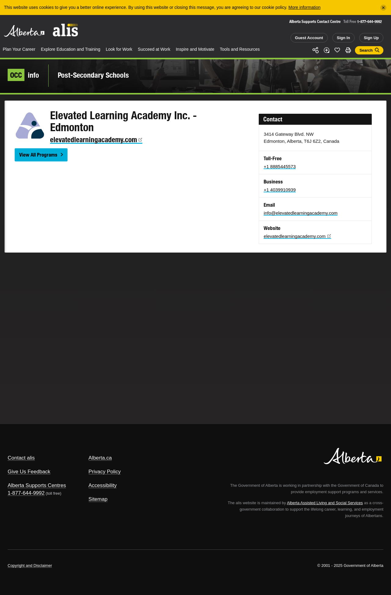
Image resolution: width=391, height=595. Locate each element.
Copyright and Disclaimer (30, 565)
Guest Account (309, 37)
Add (326, 50)
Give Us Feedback (29, 472)
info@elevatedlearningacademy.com (301, 213)
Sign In (343, 37)
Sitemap (98, 499)
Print (348, 50)
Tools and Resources (240, 49)
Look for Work (119, 49)
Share (315, 50)
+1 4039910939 (280, 189)
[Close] (383, 8)
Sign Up (371, 37)
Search (366, 50)
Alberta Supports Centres (37, 485)
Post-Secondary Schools (93, 75)
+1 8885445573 (280, 166)
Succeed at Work (154, 49)
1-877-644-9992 (369, 21)
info (23, 75)
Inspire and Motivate (195, 49)
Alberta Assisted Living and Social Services (325, 503)
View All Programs (38, 155)
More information (304, 7)
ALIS (66, 30)
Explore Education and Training (70, 49)
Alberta (24, 31)
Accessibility (103, 485)
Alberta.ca (100, 458)
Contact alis (21, 458)
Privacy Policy (105, 472)
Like (337, 50)
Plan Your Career (19, 49)
